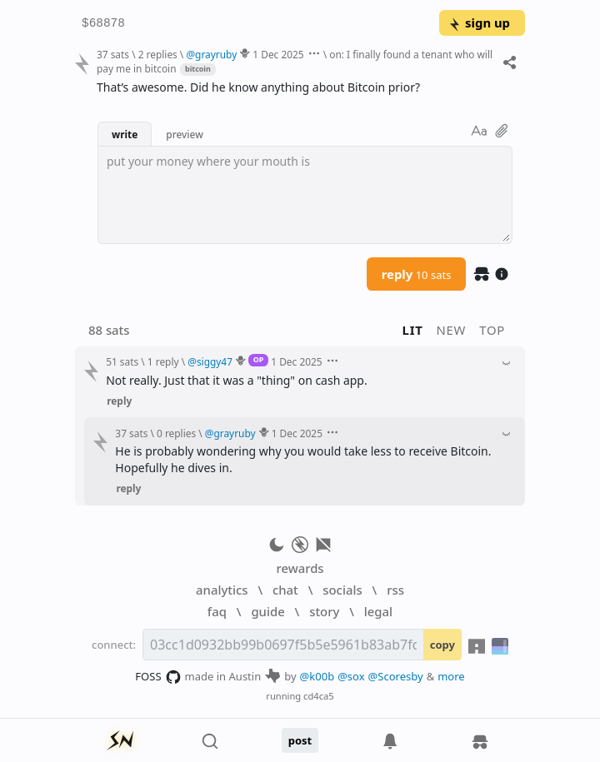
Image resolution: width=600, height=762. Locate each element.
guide (267, 611)
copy (442, 644)
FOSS (158, 677)
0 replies (176, 433)
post (300, 740)
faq (217, 611)
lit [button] (412, 329)
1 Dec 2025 (277, 54)
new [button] (452, 329)
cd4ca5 (318, 696)
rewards (299, 568)
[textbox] (305, 195)
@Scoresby (395, 676)
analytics (222, 589)
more (451, 676)
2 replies (158, 54)
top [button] (492, 329)
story (324, 611)
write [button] (125, 134)
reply (417, 274)
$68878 (103, 24)
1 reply (163, 361)
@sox (351, 676)
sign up (479, 22)
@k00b (317, 676)
